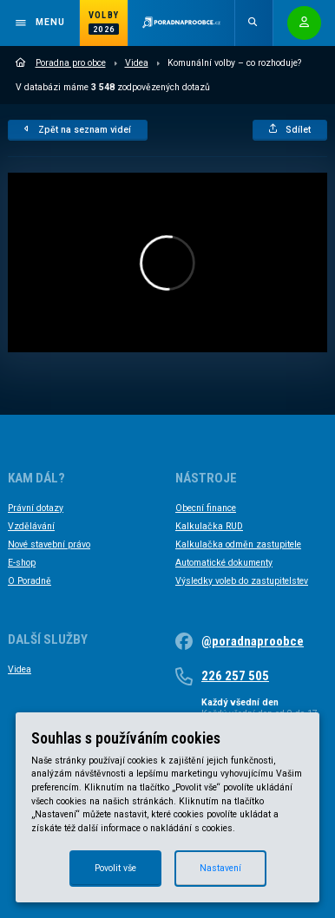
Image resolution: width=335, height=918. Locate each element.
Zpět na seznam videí (77, 129)
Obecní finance (205, 508)
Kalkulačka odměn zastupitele (238, 544)
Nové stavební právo (49, 544)
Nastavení (220, 868)
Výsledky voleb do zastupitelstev (241, 581)
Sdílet (290, 129)
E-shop (22, 562)
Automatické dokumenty (224, 562)
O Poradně (29, 581)
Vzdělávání (31, 526)
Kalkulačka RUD (209, 526)
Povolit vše (115, 868)
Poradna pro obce (61, 63)
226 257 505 (235, 676)
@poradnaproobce (252, 641)
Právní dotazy (35, 508)
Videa (136, 63)
